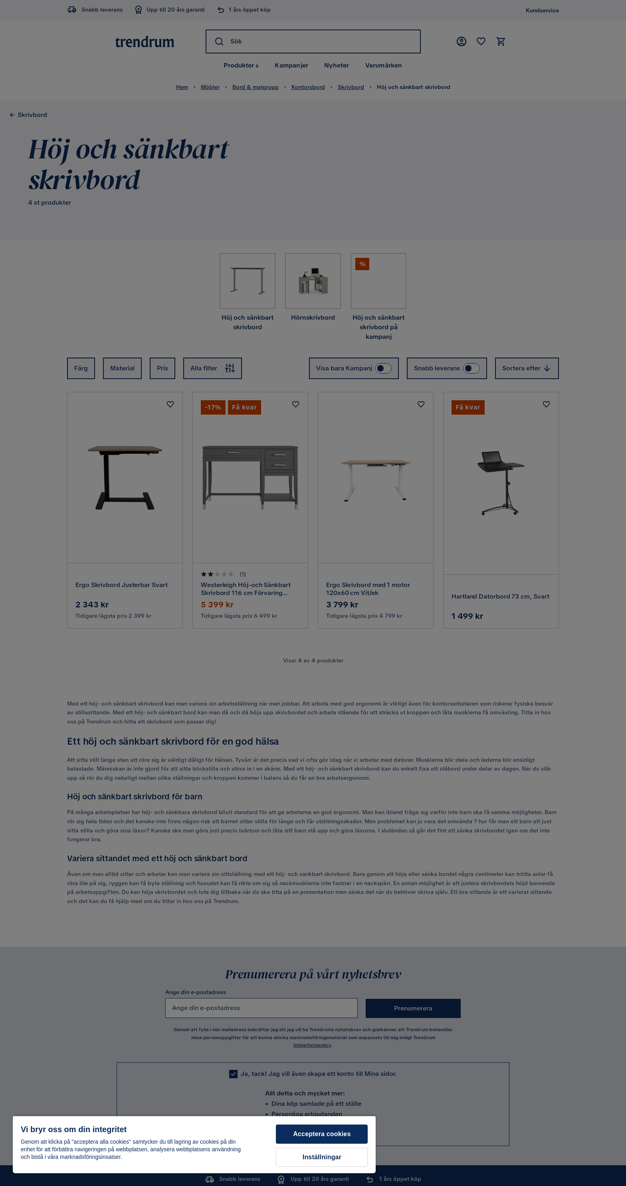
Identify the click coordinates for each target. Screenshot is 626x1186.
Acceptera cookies (322, 1134)
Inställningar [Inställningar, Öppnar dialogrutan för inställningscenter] (322, 1157)
